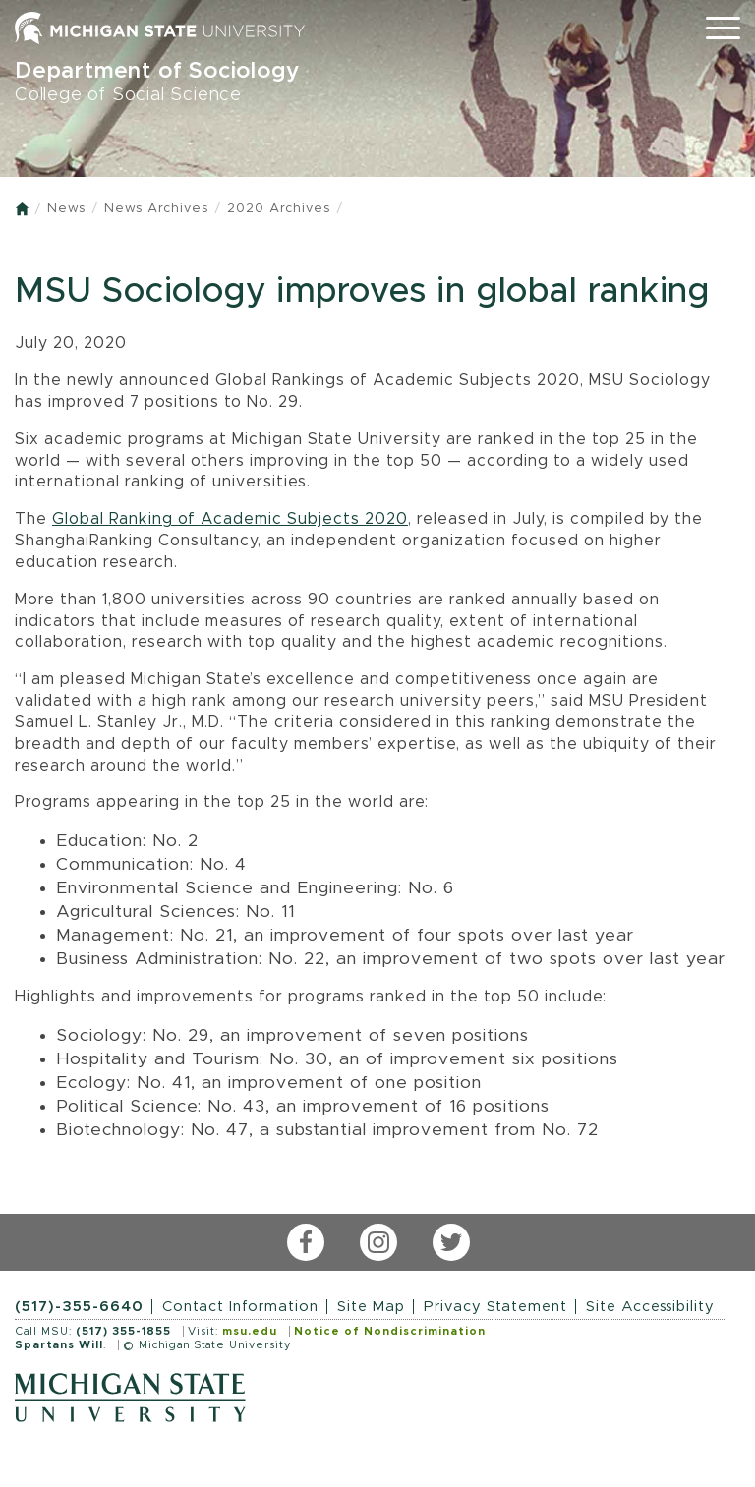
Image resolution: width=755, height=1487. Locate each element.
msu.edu (249, 1331)
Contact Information (240, 1306)
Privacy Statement (495, 1306)
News (66, 208)
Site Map (371, 1306)
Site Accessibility (650, 1306)
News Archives (156, 208)
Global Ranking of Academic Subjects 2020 (230, 519)
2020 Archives (278, 208)
